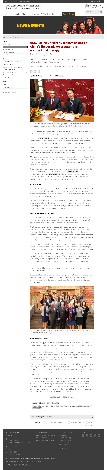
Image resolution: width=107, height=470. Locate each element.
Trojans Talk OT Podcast (10, 92)
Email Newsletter (8, 50)
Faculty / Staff (11, 1)
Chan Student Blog (65, 438)
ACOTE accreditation (12, 465)
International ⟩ (89, 425)
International (82, 66)
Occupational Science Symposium (12, 67)
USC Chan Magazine (8, 52)
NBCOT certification (25, 465)
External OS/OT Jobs (65, 445)
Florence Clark (72, 171)
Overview (5, 85)
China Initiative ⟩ (63, 422)
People (17, 14)
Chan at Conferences (9, 70)
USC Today (59, 76)
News (11, 37)
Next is (42, 417)
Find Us (10, 438)
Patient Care (45, 14)
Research (35, 14)
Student (25, 1)
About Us (8, 14)
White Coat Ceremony (9, 72)
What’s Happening (8, 44)
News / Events (68, 14)
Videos (5, 90)
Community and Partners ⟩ (78, 422)
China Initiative (48, 66)
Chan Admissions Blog (66, 440)
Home (5, 37)
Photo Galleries (7, 87)
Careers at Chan (64, 443)
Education (26, 14)
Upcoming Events (8, 64)
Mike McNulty (37, 76)
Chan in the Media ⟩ (50, 422)
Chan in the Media (8, 55)
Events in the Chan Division (10, 62)
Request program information (45, 435)
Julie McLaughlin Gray (56, 174)
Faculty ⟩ (90, 422)
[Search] (94, 12)
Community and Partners (62, 66)
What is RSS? (63, 448)
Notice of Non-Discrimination (45, 440)
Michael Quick (44, 138)
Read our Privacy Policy (43, 438)
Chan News (62, 435)
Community (56, 14)
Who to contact (12, 435)
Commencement (8, 75)
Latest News (19, 37)
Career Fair (6, 78)
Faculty (74, 66)
